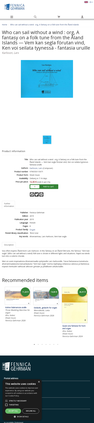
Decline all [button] (31, 411)
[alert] (22, 399)
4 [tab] (46, 344)
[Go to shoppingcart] (58, 17)
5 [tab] (50, 344)
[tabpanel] (17, 304)
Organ (32, 229)
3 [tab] (42, 344)
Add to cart (48, 186)
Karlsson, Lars (36, 168)
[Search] (35, 17)
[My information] (82, 17)
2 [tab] (38, 344)
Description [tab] (9, 245)
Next (90, 314)
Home (4, 24)
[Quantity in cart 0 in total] (58, 17)
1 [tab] (34, 344)
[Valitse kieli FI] (91, 2)
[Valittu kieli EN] (86, 2)
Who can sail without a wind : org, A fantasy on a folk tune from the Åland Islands (44, 24)
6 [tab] (54, 344)
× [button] (39, 382)
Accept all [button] (13, 411)
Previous (1, 314)
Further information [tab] (9, 204)
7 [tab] (57, 344)
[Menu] (11, 17)
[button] (22, 416)
